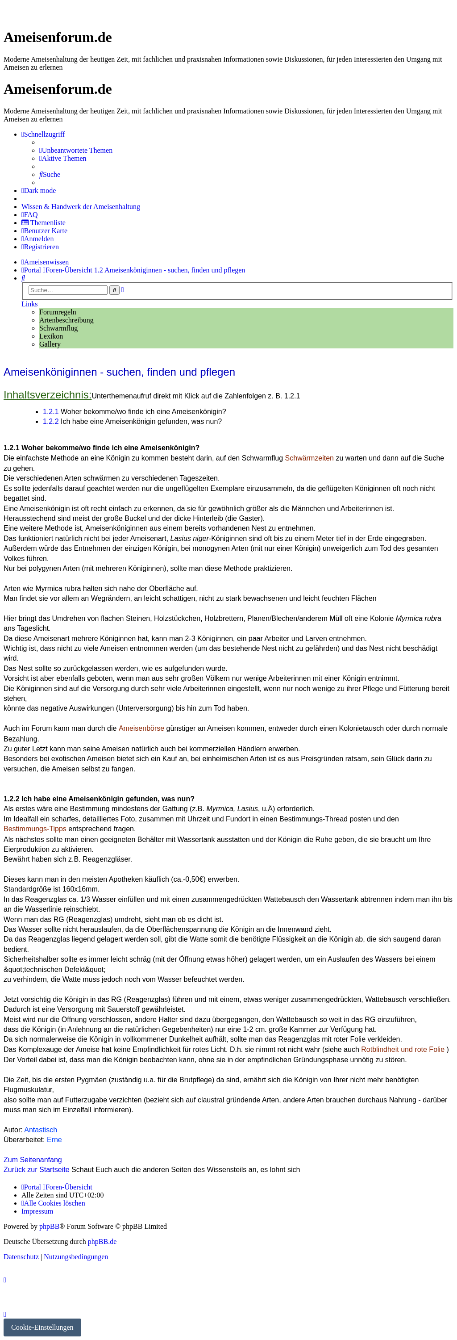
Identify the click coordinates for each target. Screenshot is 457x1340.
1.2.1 (51, 411)
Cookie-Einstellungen (42, 1327)
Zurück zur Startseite (37, 1169)
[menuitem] (75, 151)
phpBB (49, 1226)
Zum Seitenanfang (33, 1160)
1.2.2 (51, 421)
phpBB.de (102, 1241)
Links (29, 304)
